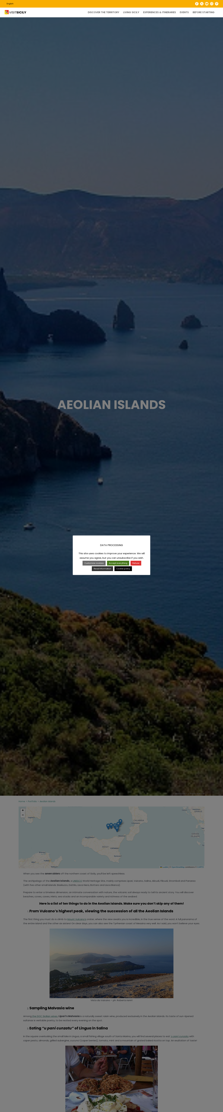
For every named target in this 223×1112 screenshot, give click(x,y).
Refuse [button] (135, 563)
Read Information (102, 568)
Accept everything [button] (118, 563)
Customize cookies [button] (94, 563)
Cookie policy (123, 568)
